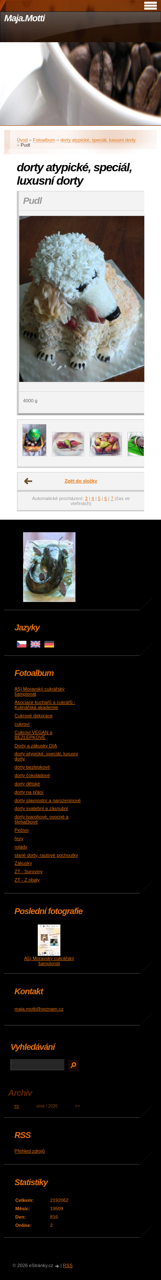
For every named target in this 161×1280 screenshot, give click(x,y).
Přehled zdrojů (30, 1150)
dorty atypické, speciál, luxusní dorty (98, 139)
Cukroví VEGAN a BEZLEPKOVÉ (33, 735)
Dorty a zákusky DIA (36, 745)
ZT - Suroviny (29, 871)
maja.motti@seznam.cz (39, 1008)
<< (16, 1106)
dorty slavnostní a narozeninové (48, 800)
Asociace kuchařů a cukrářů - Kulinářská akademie (45, 705)
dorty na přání (29, 792)
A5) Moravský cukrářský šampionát (49, 961)
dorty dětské (27, 783)
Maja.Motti (24, 18)
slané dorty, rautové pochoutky (46, 855)
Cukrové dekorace (34, 715)
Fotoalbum (44, 139)
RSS (68, 1265)
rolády (21, 846)
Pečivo (22, 830)
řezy (19, 838)
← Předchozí (28, 481)
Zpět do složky (81, 480)
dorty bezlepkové (32, 767)
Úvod (22, 139)
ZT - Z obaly (27, 879)
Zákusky (23, 863)
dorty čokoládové (32, 775)
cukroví (22, 723)
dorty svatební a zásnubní (41, 808)
